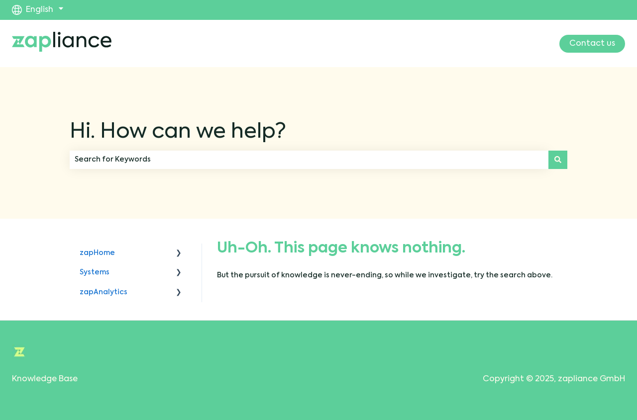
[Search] (557, 159)
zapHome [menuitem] (97, 253)
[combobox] (309, 159)
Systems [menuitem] (94, 272)
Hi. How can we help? (178, 132)
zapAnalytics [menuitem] (103, 292)
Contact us (592, 44)
